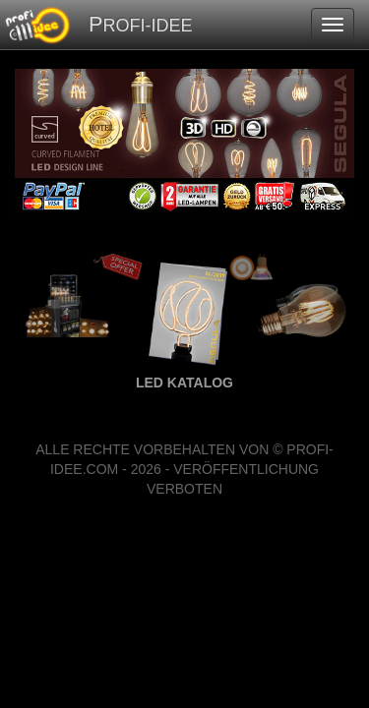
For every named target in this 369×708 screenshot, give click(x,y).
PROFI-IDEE (140, 24)
